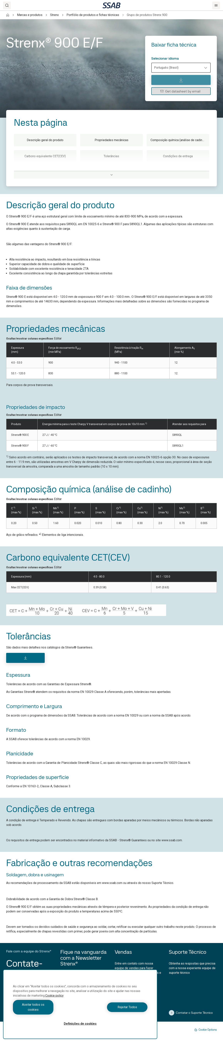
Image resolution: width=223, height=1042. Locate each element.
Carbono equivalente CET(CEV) (45, 156)
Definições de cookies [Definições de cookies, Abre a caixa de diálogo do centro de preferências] (80, 1023)
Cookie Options (205, 1029)
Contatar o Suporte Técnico (191, 1012)
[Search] (7, 5)
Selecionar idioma (165, 58)
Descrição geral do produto (45, 140)
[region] (80, 1007)
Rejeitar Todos (115, 1009)
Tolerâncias (111, 156)
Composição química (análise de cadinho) (178, 140)
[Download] (25, 658)
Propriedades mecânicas (111, 140)
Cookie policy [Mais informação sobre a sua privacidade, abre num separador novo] (54, 1000)
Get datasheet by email (180, 91)
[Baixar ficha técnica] (181, 80)
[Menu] (216, 5)
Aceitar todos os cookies (46, 1009)
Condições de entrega (178, 156)
